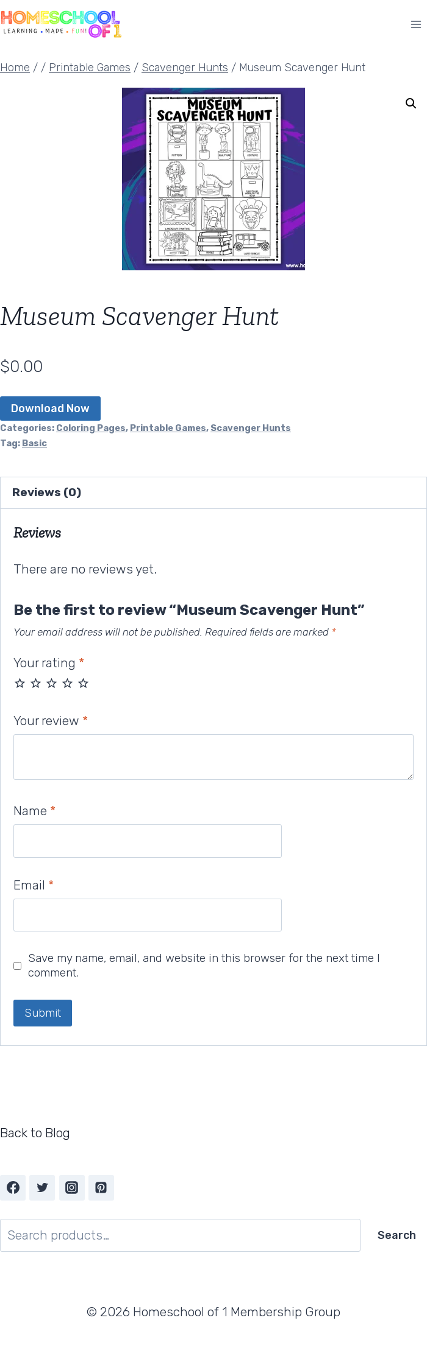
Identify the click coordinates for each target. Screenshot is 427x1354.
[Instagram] (72, 1188)
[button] (411, 103)
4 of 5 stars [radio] (67, 682)
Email (33, 885)
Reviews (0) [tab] (46, 492)
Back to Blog (35, 1132)
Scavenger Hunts (250, 428)
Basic (34, 443)
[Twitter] (42, 1188)
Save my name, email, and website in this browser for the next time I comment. (204, 965)
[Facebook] (13, 1188)
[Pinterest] (101, 1188)
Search (397, 1235)
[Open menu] (415, 24)
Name (34, 810)
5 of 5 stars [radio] (83, 682)
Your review (50, 720)
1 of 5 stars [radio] (19, 682)
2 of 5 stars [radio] (35, 682)
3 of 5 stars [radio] (51, 682)
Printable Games (168, 428)
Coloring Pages (91, 428)
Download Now (50, 408)
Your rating (48, 662)
